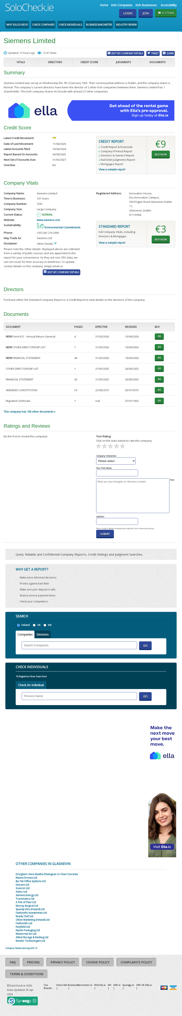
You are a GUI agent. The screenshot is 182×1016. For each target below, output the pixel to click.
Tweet (155, 53)
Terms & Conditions (26, 974)
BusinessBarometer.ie (80, 984)
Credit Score (89, 62)
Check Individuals (70, 24)
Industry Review (126, 24)
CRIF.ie (117, 984)
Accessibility (169, 5)
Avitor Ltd (21, 891)
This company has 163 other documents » (29, 411)
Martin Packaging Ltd (28, 930)
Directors (55, 62)
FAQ (13, 962)
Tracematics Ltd (25, 898)
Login (127, 13)
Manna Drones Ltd (26, 877)
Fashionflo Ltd (24, 923)
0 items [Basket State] (165, 13)
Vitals (21, 62)
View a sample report (112, 169)
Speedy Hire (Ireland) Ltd (30, 909)
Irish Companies (121, 5)
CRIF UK (140, 984)
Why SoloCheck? (17, 24)
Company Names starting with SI (21, 948)
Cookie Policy (98, 962)
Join (146, 13)
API (109, 984)
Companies (25, 634)
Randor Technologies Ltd (30, 941)
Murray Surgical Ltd (27, 905)
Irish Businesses (146, 5)
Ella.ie (148, 984)
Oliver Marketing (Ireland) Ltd (33, 920)
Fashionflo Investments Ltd (31, 913)
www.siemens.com (48, 220)
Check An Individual (31, 685)
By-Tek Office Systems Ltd (31, 881)
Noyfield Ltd (23, 927)
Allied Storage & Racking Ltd (32, 937)
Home (104, 5)
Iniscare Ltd (22, 884)
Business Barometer (99, 24)
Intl (49, 625)
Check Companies (43, 24)
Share (170, 53)
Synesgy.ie (128, 984)
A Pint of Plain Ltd (26, 902)
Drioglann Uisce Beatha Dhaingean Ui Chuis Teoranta (47, 874)
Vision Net (61, 984)
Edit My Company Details (127, 53)
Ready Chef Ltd (24, 916)
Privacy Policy (63, 962)
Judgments (123, 62)
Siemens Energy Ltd (27, 895)
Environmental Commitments (58, 227)
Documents (158, 62)
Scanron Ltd (23, 888)
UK (38, 625)
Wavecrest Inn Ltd (26, 934)
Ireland (25, 625)
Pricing (33, 962)
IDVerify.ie (100, 984)
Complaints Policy (136, 962)
